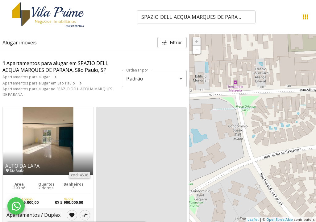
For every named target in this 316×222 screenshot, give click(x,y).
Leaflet (253, 219)
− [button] (196, 49)
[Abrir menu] (305, 17)
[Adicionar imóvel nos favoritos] (72, 215)
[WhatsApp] (16, 206)
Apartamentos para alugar (26, 77)
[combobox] (196, 16)
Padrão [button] (134, 78)
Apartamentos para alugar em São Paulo (38, 83)
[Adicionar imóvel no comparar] (85, 215)
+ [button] (196, 41)
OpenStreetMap (279, 219)
